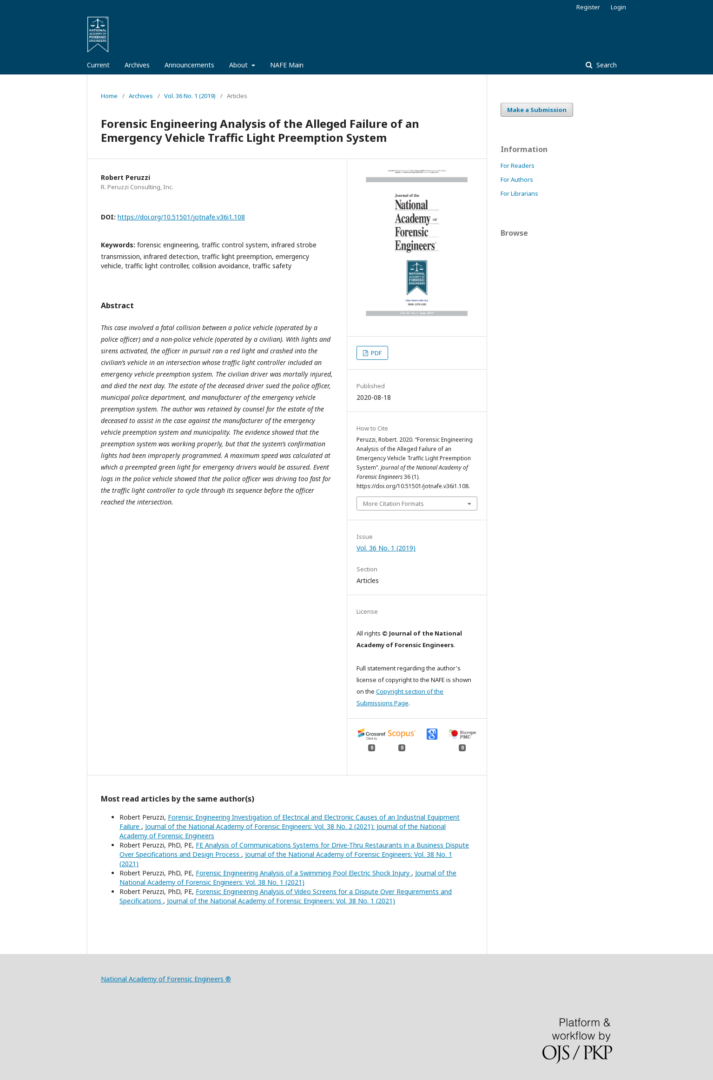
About (239, 64)
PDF (376, 353)
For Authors (517, 179)
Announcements (189, 64)
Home (109, 96)
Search (605, 64)
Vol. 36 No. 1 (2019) (190, 96)
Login (618, 7)
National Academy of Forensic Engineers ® (166, 978)
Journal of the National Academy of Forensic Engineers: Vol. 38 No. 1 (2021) (287, 877)
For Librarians (519, 193)
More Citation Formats (393, 503)
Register (588, 7)
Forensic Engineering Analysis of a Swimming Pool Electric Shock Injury (303, 872)
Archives (137, 64)
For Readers (518, 165)
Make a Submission (537, 110)
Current (98, 64)
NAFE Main (287, 64)
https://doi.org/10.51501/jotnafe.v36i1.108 (181, 216)
